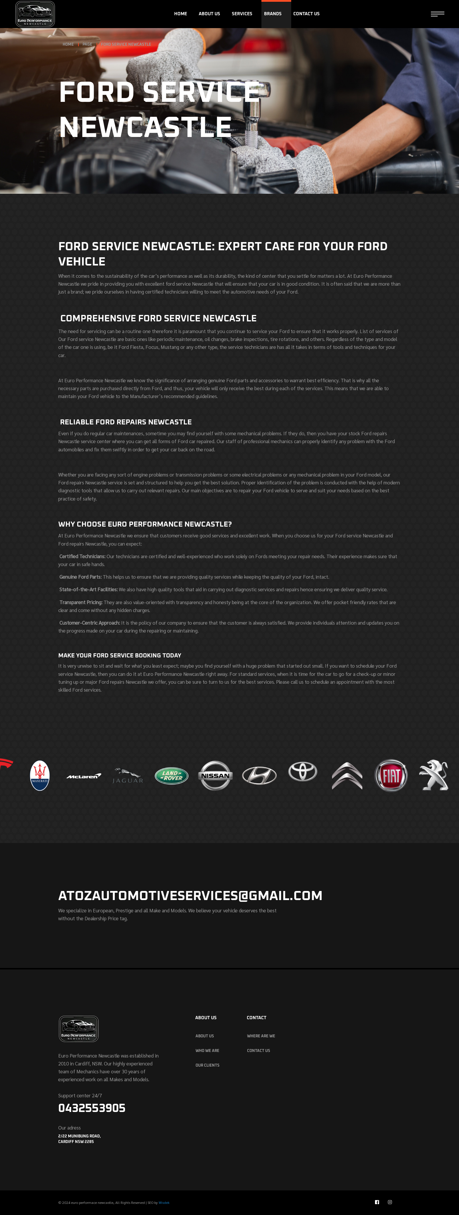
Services (242, 14)
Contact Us (306, 14)
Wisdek (164, 1202)
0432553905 (92, 1108)
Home (180, 14)
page (87, 45)
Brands (273, 14)
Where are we (261, 1036)
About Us (209, 14)
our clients (208, 1065)
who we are (207, 1051)
